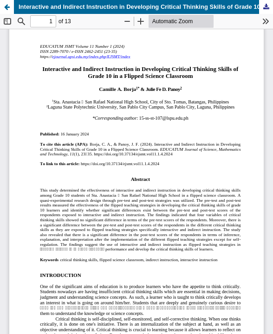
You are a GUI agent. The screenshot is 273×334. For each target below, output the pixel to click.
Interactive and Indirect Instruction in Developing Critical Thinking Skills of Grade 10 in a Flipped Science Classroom (146, 6)
